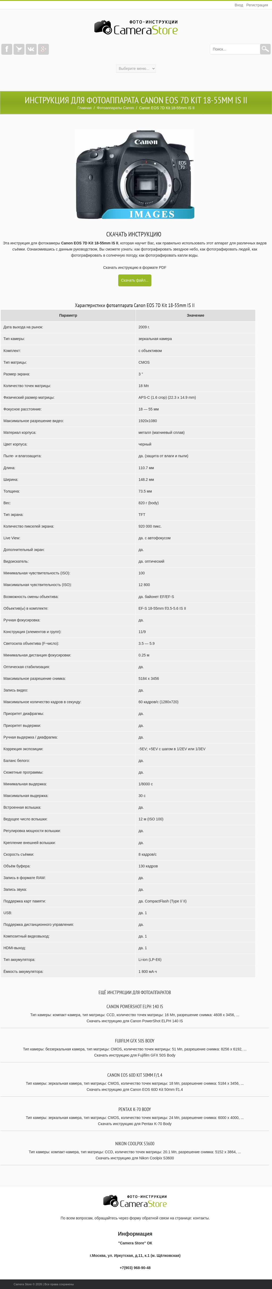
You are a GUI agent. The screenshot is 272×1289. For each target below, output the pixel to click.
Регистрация (257, 5)
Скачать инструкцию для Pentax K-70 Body (135, 1124)
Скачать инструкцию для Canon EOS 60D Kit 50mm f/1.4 (135, 1089)
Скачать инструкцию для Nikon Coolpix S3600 (135, 1158)
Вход (239, 5)
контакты (201, 1218)
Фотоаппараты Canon (115, 108)
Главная (85, 108)
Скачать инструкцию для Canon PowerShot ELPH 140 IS (135, 1021)
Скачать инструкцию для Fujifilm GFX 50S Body (134, 1055)
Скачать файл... (134, 280)
